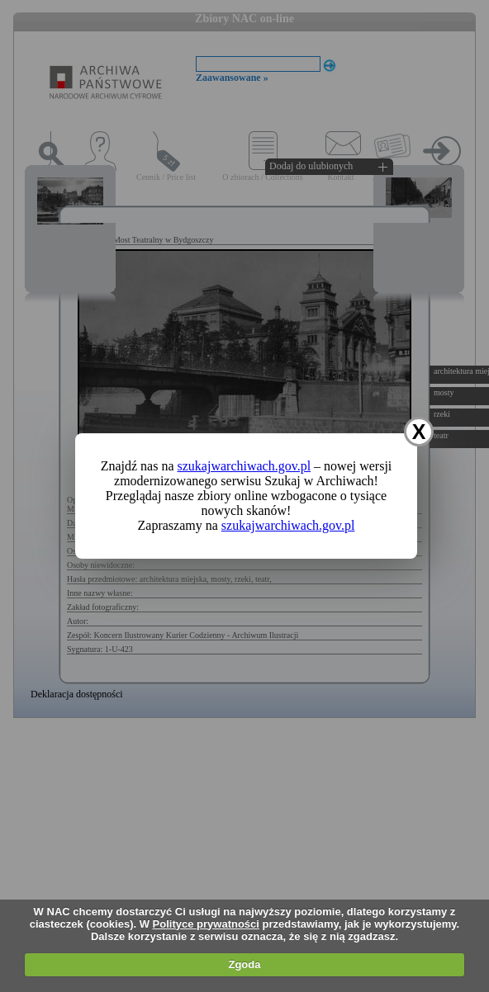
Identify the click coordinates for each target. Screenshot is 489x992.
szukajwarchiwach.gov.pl (244, 466)
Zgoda (244, 964)
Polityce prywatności (206, 924)
